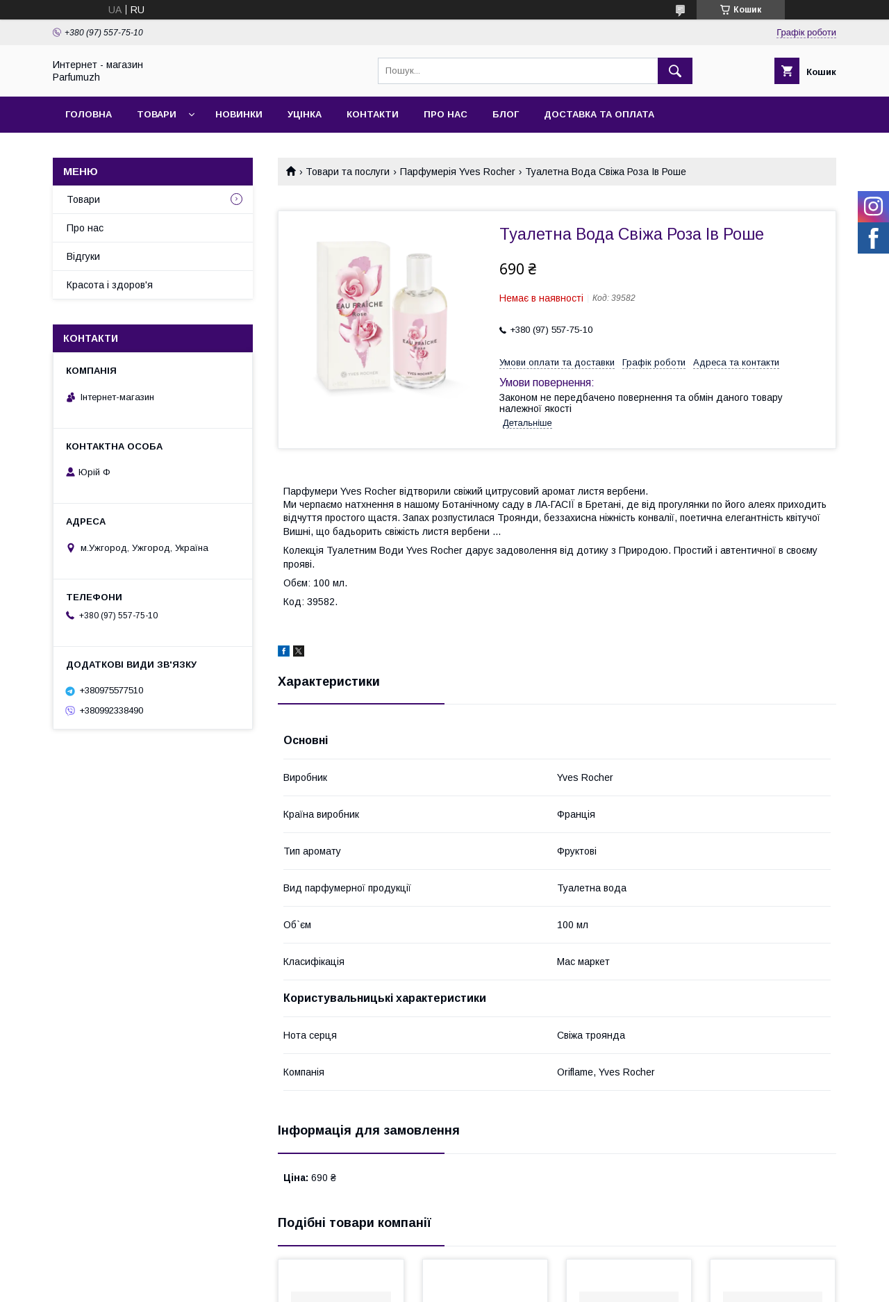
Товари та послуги (348, 171)
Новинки (239, 114)
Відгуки (83, 256)
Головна (88, 114)
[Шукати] (675, 71)
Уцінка (305, 114)
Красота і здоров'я (110, 284)
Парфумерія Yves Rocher (457, 171)
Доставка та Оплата (599, 114)
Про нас (445, 114)
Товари (156, 114)
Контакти (373, 114)
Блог (505, 114)
